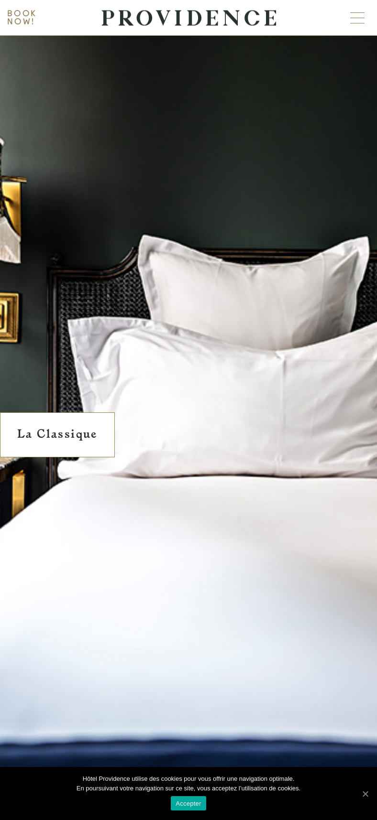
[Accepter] (365, 793)
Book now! (22, 18)
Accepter (188, 803)
